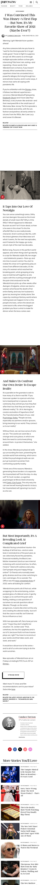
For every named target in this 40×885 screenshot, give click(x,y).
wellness (29, 6)
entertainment (20, 11)
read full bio (22, 737)
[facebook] (15, 749)
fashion (4, 6)
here (13, 689)
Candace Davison (14, 35)
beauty (12, 6)
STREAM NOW (13, 675)
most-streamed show (24, 581)
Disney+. (6, 664)
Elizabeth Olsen (9, 98)
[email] (30, 749)
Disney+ (28, 90)
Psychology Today (10, 418)
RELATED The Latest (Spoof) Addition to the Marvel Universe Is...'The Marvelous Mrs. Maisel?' (18, 699)
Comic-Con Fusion (13, 483)
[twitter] (20, 749)
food (21, 6)
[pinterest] (2, 197)
